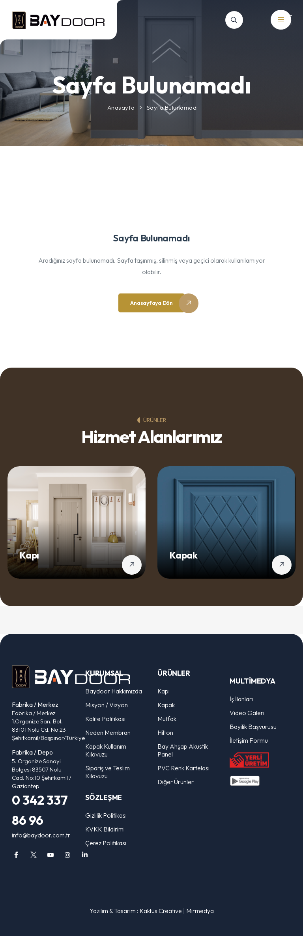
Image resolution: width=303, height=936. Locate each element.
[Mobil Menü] (283, 20)
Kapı (29, 555)
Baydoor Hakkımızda (113, 691)
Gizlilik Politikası (106, 815)
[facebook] (16, 855)
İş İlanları (241, 699)
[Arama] (234, 20)
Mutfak (166, 719)
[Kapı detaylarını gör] (132, 565)
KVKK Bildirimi (105, 829)
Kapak (183, 555)
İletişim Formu (249, 740)
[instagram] (67, 855)
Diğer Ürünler (175, 782)
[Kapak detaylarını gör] (282, 565)
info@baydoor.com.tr (41, 835)
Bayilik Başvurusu (253, 726)
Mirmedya (200, 911)
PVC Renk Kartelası (183, 768)
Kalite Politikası (105, 719)
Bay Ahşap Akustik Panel (182, 750)
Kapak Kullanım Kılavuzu (105, 750)
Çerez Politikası (105, 843)
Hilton (165, 732)
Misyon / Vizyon (106, 705)
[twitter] (33, 855)
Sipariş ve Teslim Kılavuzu (107, 772)
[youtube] (50, 855)
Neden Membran (108, 732)
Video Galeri (247, 713)
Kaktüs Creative (161, 911)
